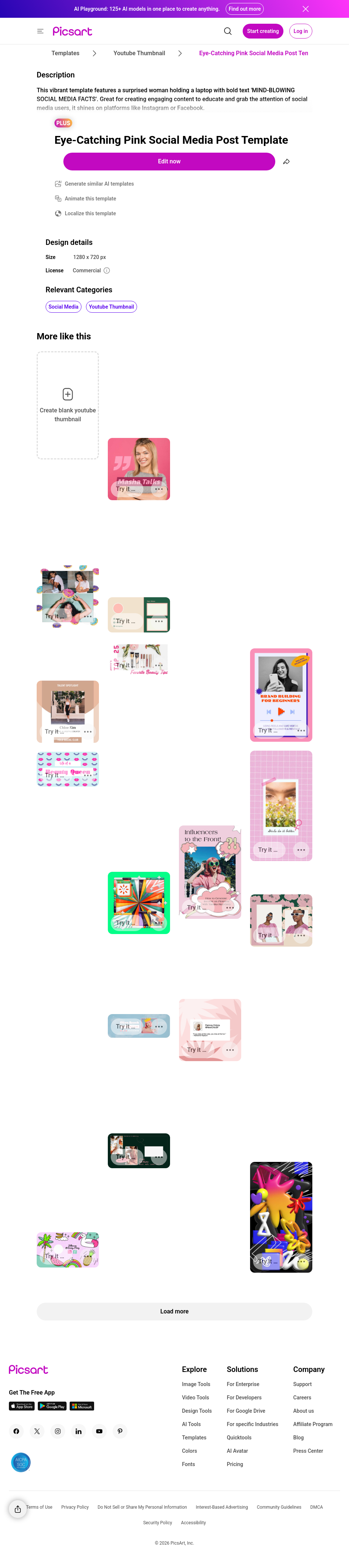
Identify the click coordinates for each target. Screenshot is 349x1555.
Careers (302, 1398)
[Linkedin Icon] (78, 1431)
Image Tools (196, 1384)
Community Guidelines (279, 1507)
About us (303, 1411)
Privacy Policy (75, 1507)
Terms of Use (39, 1507)
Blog (298, 1438)
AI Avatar (237, 1451)
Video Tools (195, 1398)
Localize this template (90, 213)
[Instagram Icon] (57, 1431)
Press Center (308, 1451)
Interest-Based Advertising (222, 1507)
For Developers (244, 1398)
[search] (228, 31)
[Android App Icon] (52, 1408)
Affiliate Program (313, 1424)
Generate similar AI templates (99, 184)
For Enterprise (243, 1384)
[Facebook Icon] (16, 1431)
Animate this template (90, 199)
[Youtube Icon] (99, 1431)
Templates (194, 1438)
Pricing (235, 1464)
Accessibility (193, 1522)
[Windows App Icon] (82, 1408)
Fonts (188, 1464)
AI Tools (191, 1424)
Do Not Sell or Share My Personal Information (142, 1507)
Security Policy (157, 1522)
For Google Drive (246, 1411)
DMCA (316, 1507)
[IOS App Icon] (22, 1408)
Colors (189, 1451)
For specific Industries (252, 1424)
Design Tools (197, 1411)
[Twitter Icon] (37, 1431)
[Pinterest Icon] (120, 1431)
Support (302, 1384)
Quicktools (239, 1438)
